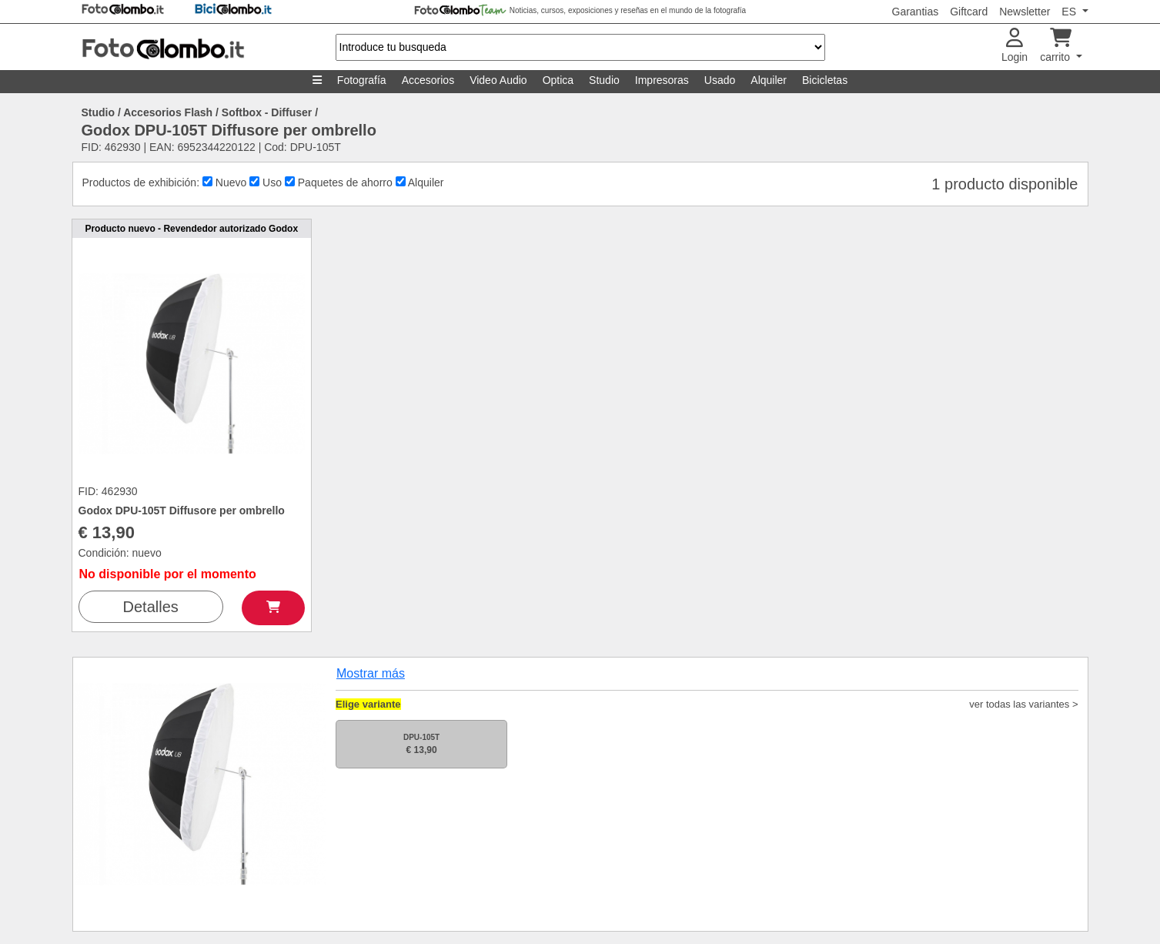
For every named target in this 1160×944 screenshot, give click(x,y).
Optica (558, 80)
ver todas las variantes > (1023, 704)
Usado (719, 80)
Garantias (915, 11)
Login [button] (1014, 45)
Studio (604, 80)
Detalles (151, 606)
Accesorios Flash (167, 112)
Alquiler (768, 80)
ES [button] (1070, 11)
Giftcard (969, 11)
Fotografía (361, 80)
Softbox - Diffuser (267, 112)
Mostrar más (370, 673)
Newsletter (1024, 11)
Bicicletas (824, 80)
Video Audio (498, 80)
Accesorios (428, 80)
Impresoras (662, 80)
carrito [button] (1056, 45)
